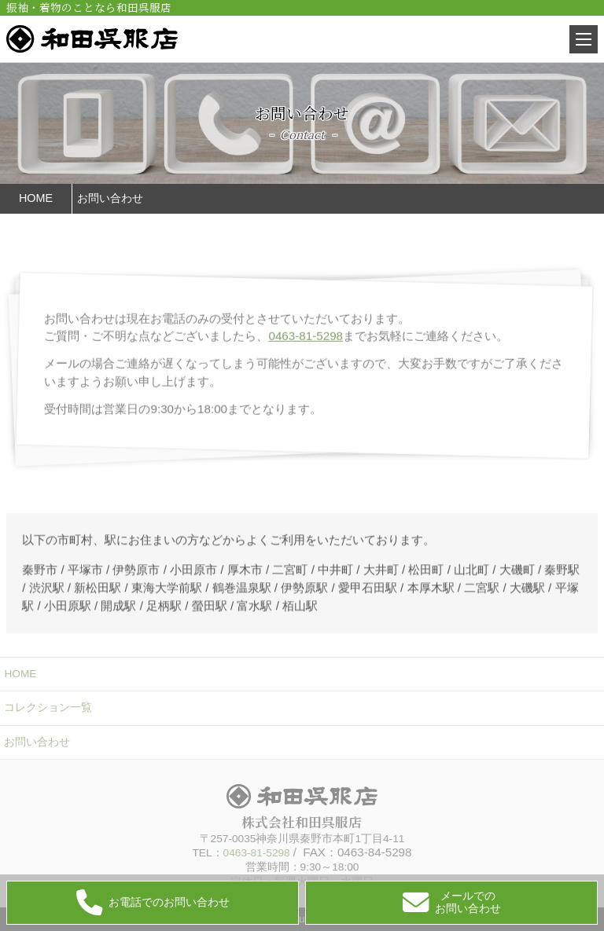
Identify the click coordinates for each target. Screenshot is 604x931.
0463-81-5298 (305, 354)
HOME (20, 674)
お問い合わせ (37, 742)
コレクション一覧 (48, 707)
